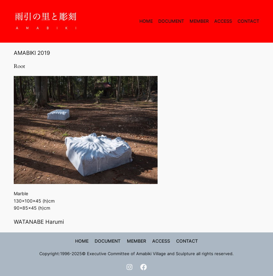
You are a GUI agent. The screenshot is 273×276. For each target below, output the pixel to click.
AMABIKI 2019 (32, 53)
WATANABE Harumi (39, 222)
